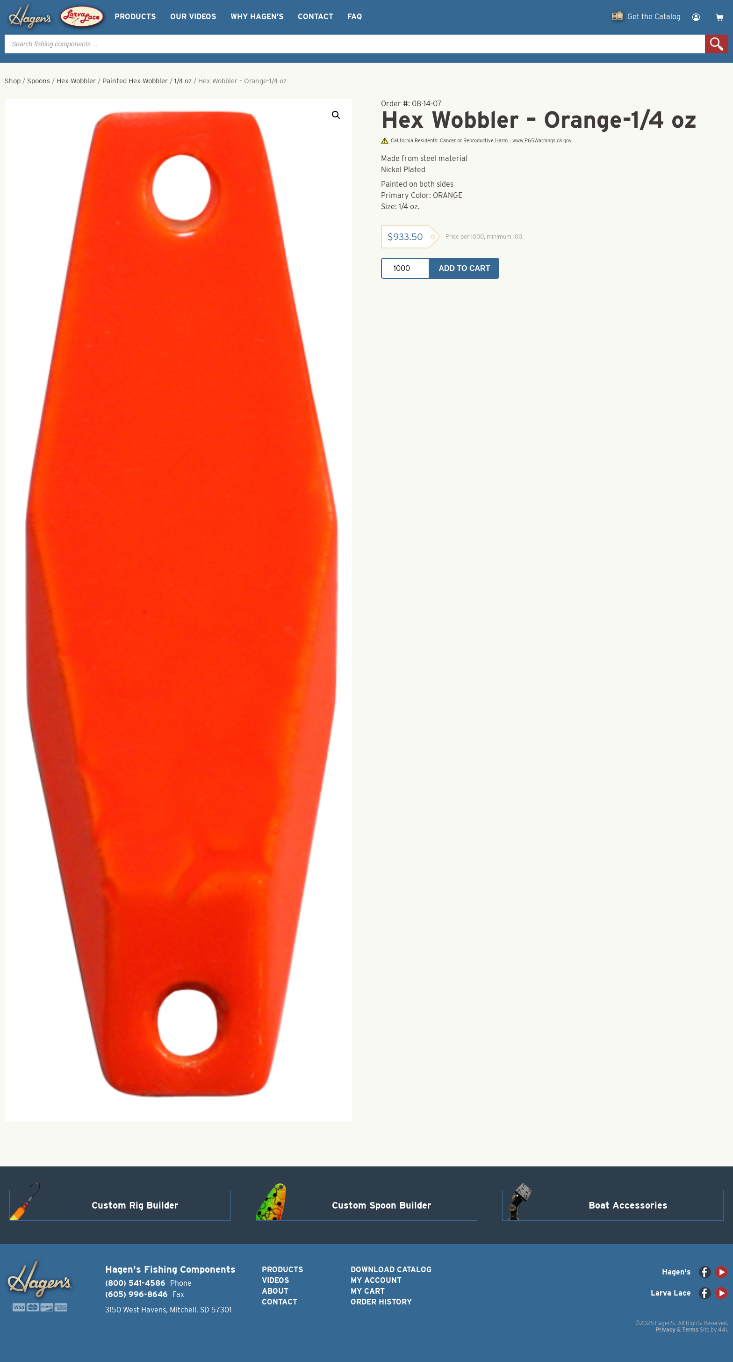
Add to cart (464, 268)
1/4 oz (183, 81)
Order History (381, 1301)
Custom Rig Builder (135, 1205)
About (275, 1291)
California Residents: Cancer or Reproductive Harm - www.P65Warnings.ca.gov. (477, 141)
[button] (336, 115)
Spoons (38, 81)
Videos (275, 1280)
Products (135, 16)
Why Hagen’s (257, 16)
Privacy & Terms (676, 1329)
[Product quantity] (405, 268)
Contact (315, 16)
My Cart (368, 1291)
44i (722, 1329)
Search (716, 44)
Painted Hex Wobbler (135, 81)
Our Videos (193, 16)
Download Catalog (391, 1269)
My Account (376, 1280)
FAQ (354, 16)
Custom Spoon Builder (381, 1205)
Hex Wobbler (76, 81)
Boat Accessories (628, 1205)
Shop (13, 81)
